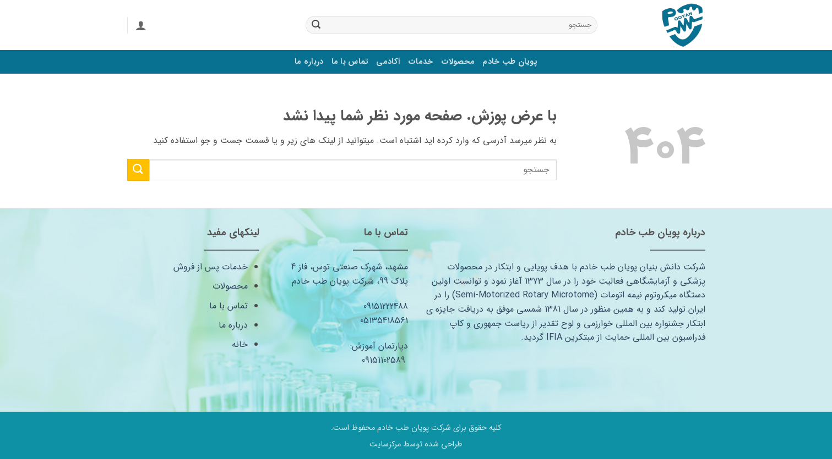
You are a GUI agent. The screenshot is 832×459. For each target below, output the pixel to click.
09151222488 (385, 306)
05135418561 (384, 321)
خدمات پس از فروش (210, 267)
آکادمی (388, 62)
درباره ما (309, 62)
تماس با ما (350, 62)
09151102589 (383, 360)
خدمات (420, 62)
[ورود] (140, 25)
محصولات (458, 62)
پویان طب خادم (509, 62)
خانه (240, 344)
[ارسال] (316, 25)
